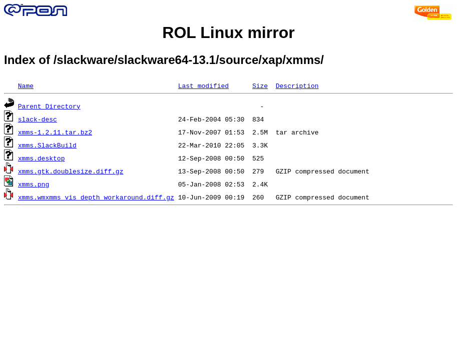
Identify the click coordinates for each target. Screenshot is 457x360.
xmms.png (33, 184)
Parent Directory (49, 106)
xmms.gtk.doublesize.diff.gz (71, 171)
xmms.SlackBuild (47, 145)
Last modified (203, 85)
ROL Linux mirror (228, 33)
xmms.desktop (41, 158)
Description (297, 85)
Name (26, 85)
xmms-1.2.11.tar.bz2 (55, 132)
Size (260, 85)
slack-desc (37, 119)
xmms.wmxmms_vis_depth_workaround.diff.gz (96, 197)
